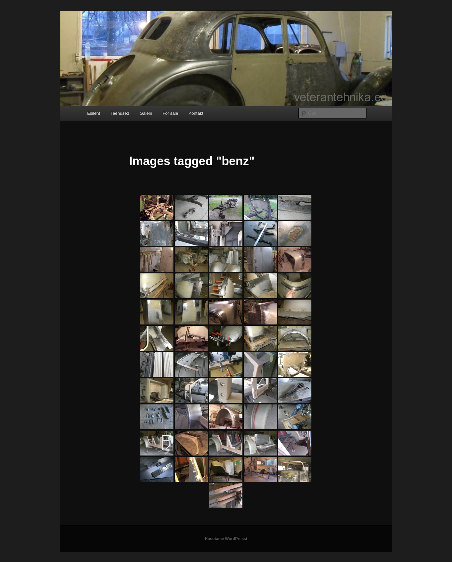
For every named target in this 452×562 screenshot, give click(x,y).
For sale (170, 113)
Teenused (119, 113)
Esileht (93, 113)
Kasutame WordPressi (226, 538)
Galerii (146, 113)
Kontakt (196, 113)
